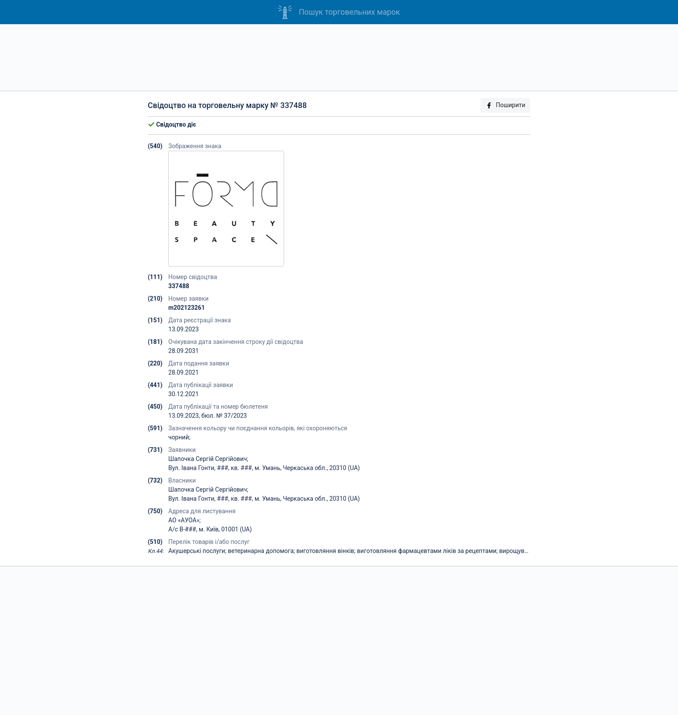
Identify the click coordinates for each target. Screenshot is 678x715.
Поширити (505, 105)
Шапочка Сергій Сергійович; (208, 458)
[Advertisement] (339, 57)
